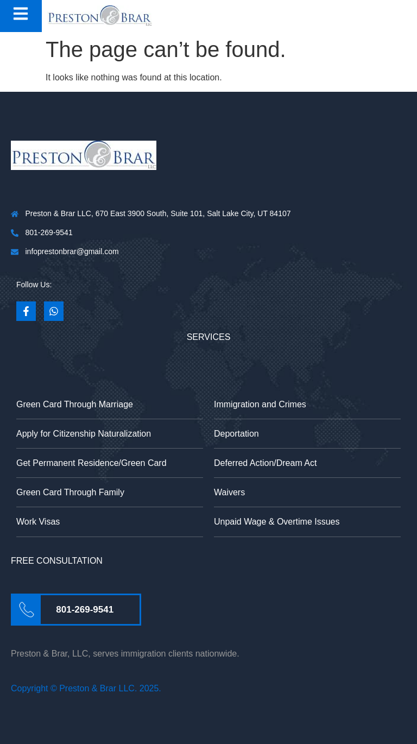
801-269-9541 (84, 609)
